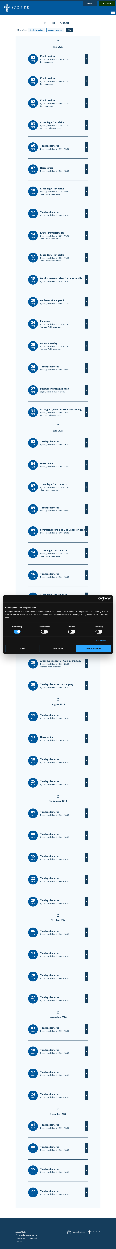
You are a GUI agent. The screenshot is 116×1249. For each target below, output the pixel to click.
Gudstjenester (36, 30)
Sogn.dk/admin (79, 1232)
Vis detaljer (101, 641)
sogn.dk (90, 3)
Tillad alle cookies (93, 648)
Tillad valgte (58, 648)
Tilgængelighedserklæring (26, 1235)
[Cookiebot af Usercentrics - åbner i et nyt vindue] (100, 599)
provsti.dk (107, 3)
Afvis (22, 648)
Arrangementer (55, 30)
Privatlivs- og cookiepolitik (26, 1238)
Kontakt (19, 1241)
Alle (69, 30)
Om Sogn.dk (20, 1231)
